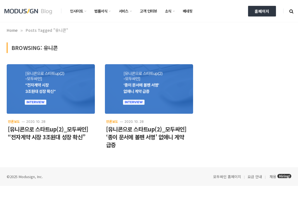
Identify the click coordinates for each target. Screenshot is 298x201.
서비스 (123, 11)
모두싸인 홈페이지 (226, 176)
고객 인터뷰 (148, 11)
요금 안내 (254, 176)
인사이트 (76, 11)
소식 (168, 11)
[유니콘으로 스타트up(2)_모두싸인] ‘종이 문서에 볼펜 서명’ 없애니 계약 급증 (146, 137)
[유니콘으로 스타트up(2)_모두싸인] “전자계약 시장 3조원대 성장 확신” (48, 133)
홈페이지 (262, 11)
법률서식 (100, 11)
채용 (272, 176)
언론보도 (14, 121)
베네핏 (187, 11)
